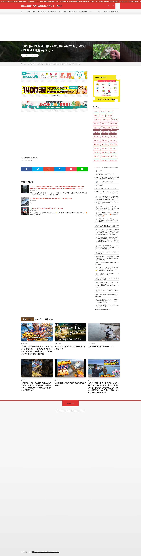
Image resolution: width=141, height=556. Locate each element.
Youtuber (92, 11)
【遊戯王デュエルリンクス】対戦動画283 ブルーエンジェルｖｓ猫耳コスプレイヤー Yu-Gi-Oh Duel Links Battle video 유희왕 (107, 198)
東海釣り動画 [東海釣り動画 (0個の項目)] (113, 144)
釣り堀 (106, 11)
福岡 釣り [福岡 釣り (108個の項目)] (113, 152)
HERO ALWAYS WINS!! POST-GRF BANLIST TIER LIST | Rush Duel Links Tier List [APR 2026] (106, 192)
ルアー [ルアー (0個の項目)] (102, 115)
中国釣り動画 (83, 11)
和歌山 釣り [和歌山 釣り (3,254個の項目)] (97, 128)
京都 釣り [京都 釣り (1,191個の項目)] (115, 120)
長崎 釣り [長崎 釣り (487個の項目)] (97, 156)
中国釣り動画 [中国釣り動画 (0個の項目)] (97, 120)
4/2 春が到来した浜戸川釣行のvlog (105, 174)
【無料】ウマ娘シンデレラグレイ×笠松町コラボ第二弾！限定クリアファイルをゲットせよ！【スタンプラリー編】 (107, 301)
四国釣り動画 (73, 11)
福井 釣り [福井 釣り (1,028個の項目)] (105, 152)
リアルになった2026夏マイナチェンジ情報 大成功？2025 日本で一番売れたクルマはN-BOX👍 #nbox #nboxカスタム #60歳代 (107, 269)
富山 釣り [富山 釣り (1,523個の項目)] (113, 132)
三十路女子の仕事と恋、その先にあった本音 (108, 167)
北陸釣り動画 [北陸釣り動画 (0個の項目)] (113, 124)
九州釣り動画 (62, 11)
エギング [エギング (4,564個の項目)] (103, 111)
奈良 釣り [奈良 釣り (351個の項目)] (105, 132)
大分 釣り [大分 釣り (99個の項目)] (115, 128)
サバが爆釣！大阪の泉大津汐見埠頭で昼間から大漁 (70, 384)
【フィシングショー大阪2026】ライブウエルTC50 (46, 208)
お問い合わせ (114, 11)
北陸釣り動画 (52, 11)
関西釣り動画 (31, 11)
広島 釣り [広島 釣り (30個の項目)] (105, 140)
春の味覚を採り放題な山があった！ (106, 182)
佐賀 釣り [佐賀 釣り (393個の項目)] (97, 124)
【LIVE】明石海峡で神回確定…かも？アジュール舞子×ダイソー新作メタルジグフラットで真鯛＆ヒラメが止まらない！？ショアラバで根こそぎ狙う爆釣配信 (37, 350)
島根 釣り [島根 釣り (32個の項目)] (97, 140)
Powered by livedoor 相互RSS (102, 309)
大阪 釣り (34, 55)
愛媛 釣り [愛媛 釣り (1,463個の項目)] (97, 144)
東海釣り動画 (42, 11)
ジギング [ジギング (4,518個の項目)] (110, 111)
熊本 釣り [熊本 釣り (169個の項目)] (113, 148)
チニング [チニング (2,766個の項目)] (96, 115)
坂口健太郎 (100, 185)
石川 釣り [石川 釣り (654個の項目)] (97, 152)
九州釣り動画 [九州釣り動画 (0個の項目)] (106, 120)
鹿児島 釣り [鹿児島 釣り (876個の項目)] (113, 160)
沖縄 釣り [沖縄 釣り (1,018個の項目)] (97, 148)
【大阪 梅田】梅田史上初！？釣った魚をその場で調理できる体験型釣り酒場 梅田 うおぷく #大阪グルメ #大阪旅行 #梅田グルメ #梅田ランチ (36, 386)
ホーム (23, 11)
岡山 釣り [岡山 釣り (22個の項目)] (113, 136)
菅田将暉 (99, 170)
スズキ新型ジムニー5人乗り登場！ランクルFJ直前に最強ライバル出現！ (107, 274)
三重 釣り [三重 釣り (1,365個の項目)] (109, 115)
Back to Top (70, 403)
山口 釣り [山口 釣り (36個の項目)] (97, 136)
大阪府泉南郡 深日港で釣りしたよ (101, 346)
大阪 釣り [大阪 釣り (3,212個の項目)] (97, 132)
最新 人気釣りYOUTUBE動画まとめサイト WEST (45, 552)
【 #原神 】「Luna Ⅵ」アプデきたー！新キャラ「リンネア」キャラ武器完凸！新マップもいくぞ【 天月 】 (106, 220)
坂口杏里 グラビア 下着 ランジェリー (107, 188)
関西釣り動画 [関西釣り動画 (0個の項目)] (105, 156)
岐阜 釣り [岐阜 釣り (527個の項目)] (105, 136)
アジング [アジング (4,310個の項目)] (96, 111)
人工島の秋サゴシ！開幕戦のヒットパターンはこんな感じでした (51, 198)
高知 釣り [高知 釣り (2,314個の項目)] (97, 160)
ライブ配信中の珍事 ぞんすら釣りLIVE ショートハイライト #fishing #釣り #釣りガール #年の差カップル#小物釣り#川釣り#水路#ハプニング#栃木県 (107, 285)
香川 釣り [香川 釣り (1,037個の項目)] (114, 156)
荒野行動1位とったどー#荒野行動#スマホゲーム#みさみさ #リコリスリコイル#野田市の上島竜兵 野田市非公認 (107, 258)
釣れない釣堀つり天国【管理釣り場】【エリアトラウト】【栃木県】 (107, 278)
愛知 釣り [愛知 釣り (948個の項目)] (105, 144)
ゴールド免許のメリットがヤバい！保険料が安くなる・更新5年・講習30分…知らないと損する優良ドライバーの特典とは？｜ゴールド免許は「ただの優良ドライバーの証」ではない (107, 232)
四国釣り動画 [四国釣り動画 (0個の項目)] (106, 128)
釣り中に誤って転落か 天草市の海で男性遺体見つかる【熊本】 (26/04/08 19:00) (107, 178)
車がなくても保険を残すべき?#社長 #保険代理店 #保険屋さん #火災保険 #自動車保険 (107, 225)
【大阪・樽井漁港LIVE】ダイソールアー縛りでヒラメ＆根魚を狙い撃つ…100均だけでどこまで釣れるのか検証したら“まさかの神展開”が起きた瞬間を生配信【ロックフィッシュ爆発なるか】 (103, 388)
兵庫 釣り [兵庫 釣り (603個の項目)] (105, 124)
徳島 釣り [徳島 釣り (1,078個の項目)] (113, 140)
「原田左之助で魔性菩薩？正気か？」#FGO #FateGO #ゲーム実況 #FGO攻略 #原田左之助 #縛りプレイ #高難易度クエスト (107, 247)
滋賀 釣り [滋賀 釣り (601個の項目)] (105, 148)
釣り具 (100, 11)
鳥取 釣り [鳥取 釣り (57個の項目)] (105, 160)
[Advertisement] (70, 28)
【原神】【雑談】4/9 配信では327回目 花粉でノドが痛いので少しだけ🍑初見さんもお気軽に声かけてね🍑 (106, 214)
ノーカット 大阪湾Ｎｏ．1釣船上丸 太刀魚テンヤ (70, 347)
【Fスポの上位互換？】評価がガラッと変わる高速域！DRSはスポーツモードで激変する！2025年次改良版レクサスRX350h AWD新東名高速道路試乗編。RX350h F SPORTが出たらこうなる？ (107, 240)
